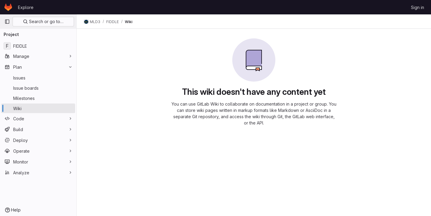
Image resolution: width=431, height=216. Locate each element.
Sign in (417, 7)
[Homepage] (8, 7)
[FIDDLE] (38, 46)
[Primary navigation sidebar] (7, 21)
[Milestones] (38, 98)
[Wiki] (38, 108)
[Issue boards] (38, 88)
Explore (26, 7)
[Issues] (38, 77)
